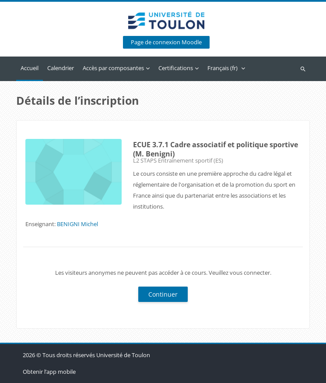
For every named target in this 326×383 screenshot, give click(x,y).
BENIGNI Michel (77, 224)
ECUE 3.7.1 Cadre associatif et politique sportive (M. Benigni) (215, 149)
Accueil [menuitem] (30, 68)
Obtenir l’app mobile (49, 372)
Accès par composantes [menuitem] (113, 68)
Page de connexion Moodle (166, 42)
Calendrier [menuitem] (60, 68)
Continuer (163, 294)
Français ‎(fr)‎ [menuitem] (222, 68)
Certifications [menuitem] (175, 68)
